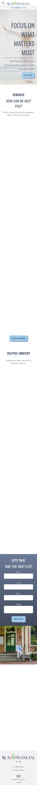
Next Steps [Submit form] (18, 619)
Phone (18, 593)
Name (18, 572)
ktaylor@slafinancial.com (18, 770)
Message (18, 604)
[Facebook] (16, 761)
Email (18, 583)
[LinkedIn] (20, 761)
